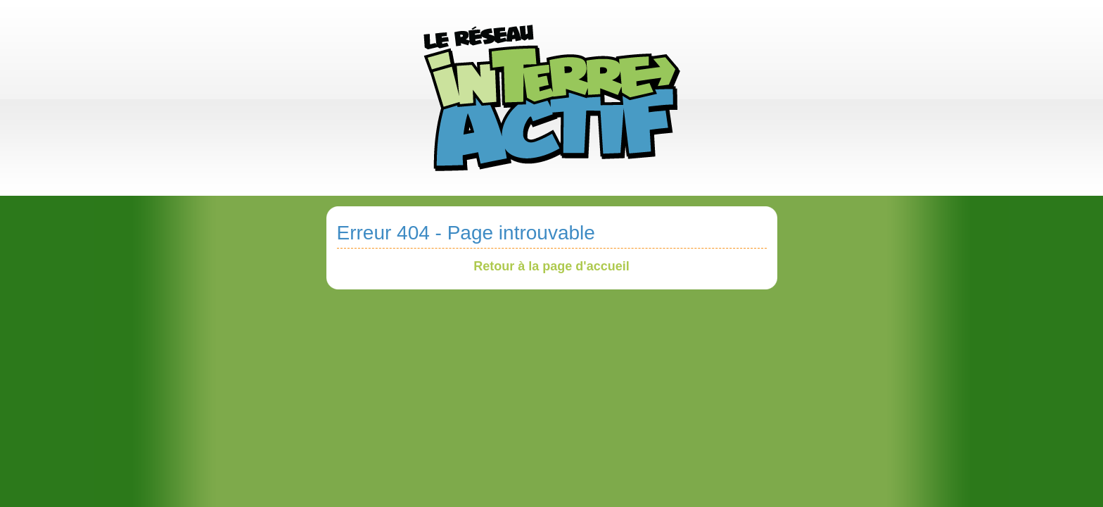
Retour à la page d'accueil (551, 266)
